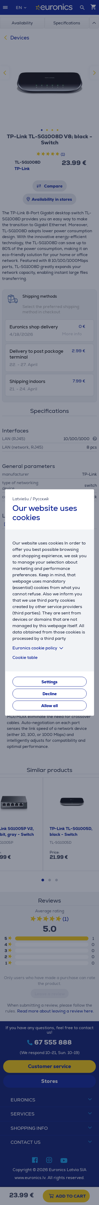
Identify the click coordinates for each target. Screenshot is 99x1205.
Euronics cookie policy (38, 648)
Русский (41, 498)
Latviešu (20, 498)
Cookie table (24, 657)
